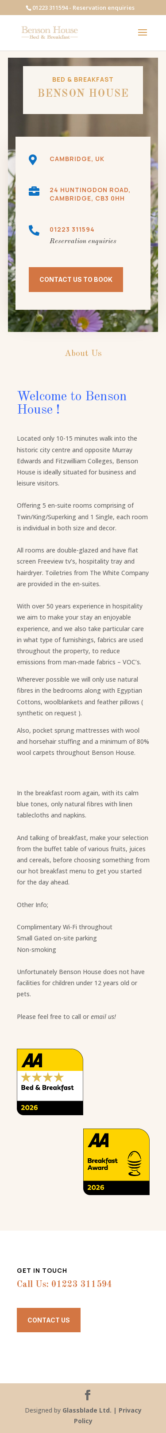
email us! (103, 1016)
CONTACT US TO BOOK (75, 279)
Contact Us (48, 1320)
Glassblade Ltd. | (90, 1410)
